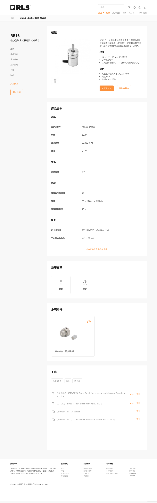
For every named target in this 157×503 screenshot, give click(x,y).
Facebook (132, 475)
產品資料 (14, 54)
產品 (100, 13)
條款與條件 (88, 471)
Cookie (86, 476)
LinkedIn (132, 478)
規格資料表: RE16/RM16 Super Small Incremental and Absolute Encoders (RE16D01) (91, 397)
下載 (12, 69)
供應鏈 (86, 478)
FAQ (12, 75)
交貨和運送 (65, 476)
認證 (68, 383)
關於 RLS (13, 466)
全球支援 (109, 473)
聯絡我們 (143, 13)
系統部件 (14, 64)
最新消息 (132, 473)
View (132, 396)
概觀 (12, 49)
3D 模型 (77, 383)
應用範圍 (116, 13)
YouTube (132, 470)
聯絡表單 (109, 471)
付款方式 (64, 478)
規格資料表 (57, 383)
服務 (108, 13)
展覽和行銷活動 (112, 476)
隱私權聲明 (88, 473)
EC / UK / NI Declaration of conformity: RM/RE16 (79, 406)
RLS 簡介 (132, 13)
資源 (124, 13)
